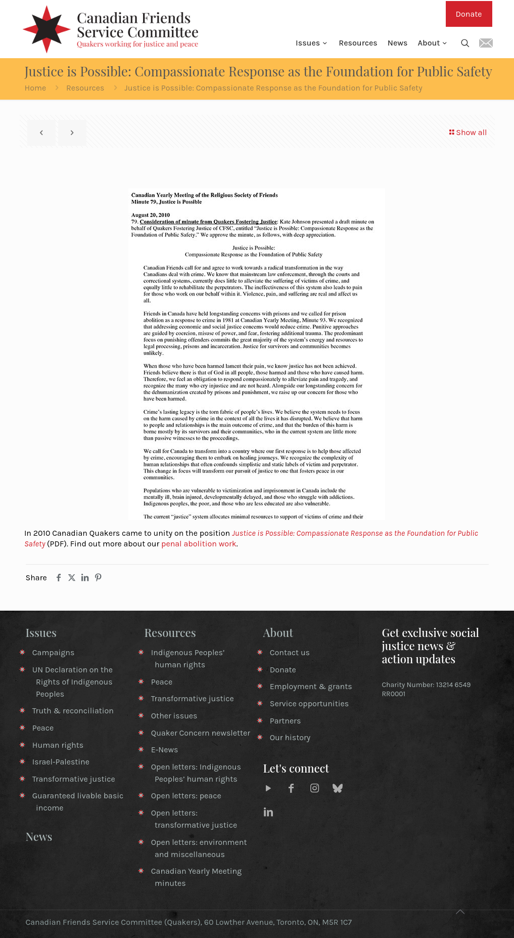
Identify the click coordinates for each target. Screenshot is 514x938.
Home (35, 88)
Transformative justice (73, 779)
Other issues (174, 715)
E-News (164, 749)
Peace (43, 728)
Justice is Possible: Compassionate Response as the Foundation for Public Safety (273, 88)
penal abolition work (199, 543)
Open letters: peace (186, 795)
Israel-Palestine (60, 761)
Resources (85, 88)
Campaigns (53, 652)
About (278, 632)
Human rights (57, 745)
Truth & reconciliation (73, 710)
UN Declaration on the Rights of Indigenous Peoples (72, 682)
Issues (41, 632)
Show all (467, 132)
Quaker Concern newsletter (200, 733)
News (39, 836)
